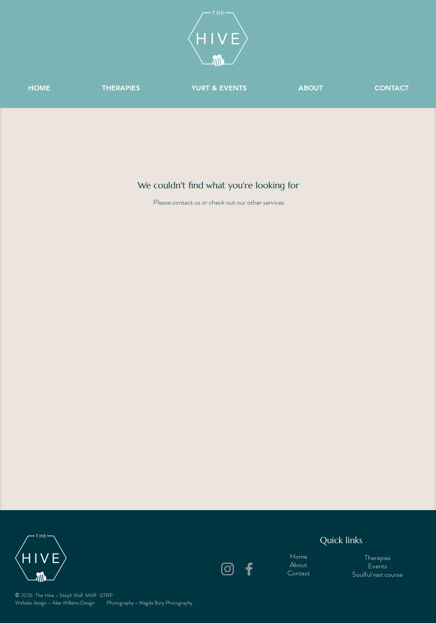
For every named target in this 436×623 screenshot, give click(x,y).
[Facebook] (249, 569)
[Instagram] (227, 569)
